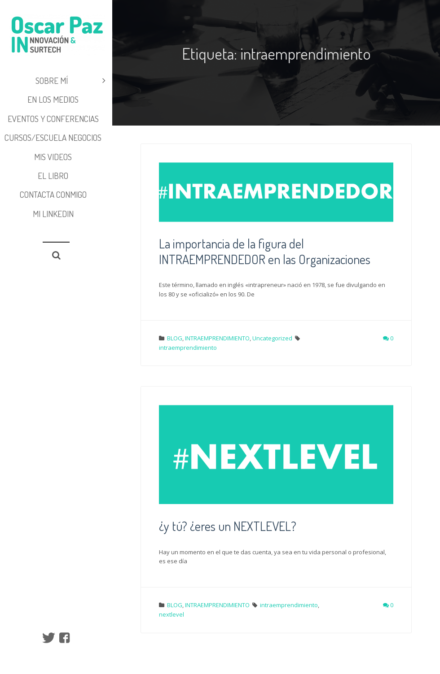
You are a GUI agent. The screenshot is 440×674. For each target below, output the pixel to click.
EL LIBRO (53, 175)
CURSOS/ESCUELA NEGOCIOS (52, 137)
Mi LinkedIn (53, 213)
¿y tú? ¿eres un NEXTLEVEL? (227, 526)
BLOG (174, 338)
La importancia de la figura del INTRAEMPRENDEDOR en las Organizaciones (264, 251)
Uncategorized (272, 338)
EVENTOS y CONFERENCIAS (53, 118)
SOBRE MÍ (70, 80)
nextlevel (171, 614)
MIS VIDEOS (53, 156)
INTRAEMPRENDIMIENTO (217, 338)
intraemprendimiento (188, 348)
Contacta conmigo (53, 194)
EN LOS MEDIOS (53, 99)
